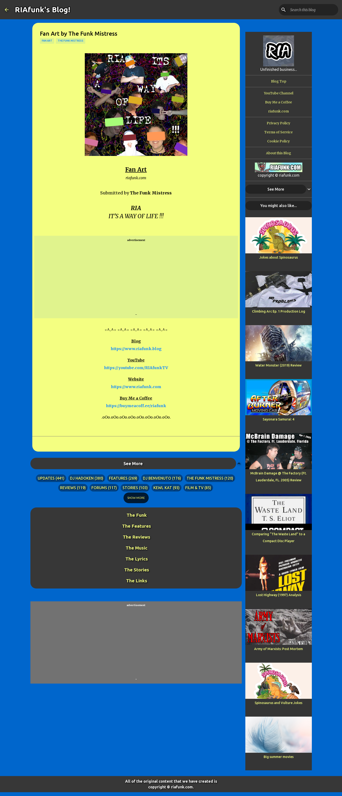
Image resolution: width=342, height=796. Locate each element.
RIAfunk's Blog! (42, 9)
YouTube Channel (278, 93)
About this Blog (278, 153)
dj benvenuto (157, 478)
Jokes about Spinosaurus (278, 257)
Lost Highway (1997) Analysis (278, 595)
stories (130, 488)
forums (99, 488)
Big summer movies (279, 757)
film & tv (194, 488)
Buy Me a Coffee (278, 102)
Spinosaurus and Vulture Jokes (278, 703)
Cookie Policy (278, 141)
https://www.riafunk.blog (136, 348)
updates (46, 478)
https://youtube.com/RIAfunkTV (136, 367)
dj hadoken (82, 478)
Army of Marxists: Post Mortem (278, 649)
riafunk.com (278, 111)
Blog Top (278, 81)
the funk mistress (70, 40)
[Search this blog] (313, 9)
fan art (47, 40)
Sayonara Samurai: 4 (278, 419)
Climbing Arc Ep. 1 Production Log (278, 311)
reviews (68, 488)
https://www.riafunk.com (136, 386)
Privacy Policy (278, 123)
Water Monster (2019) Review (278, 365)
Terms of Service (278, 132)
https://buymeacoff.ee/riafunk (136, 405)
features (118, 478)
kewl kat (162, 488)
